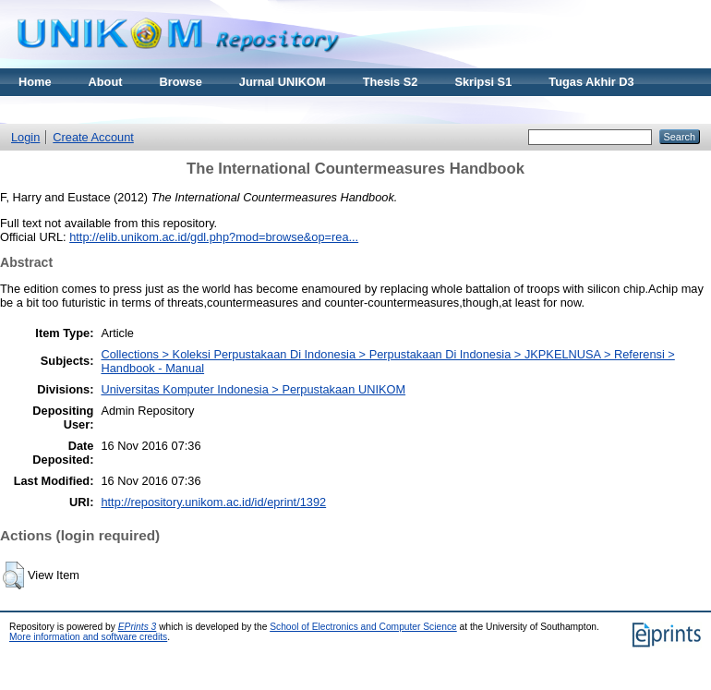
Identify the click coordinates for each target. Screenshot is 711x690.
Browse (181, 82)
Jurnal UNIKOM (282, 82)
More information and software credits (88, 637)
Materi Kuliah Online (75, 109)
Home (35, 82)
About (106, 82)
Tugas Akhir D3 (590, 82)
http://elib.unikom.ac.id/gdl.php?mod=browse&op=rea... (213, 237)
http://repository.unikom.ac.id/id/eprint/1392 (213, 502)
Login (25, 137)
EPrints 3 (137, 627)
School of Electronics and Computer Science (363, 627)
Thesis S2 (390, 82)
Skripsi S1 (483, 82)
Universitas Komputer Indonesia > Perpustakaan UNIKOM (253, 389)
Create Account (93, 137)
